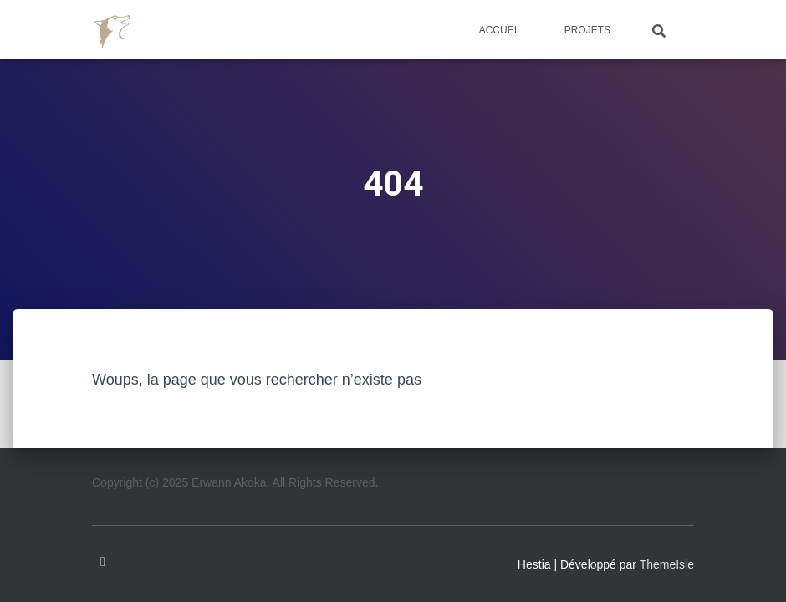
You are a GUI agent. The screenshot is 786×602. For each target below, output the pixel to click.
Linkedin (103, 562)
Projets (587, 30)
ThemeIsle (667, 564)
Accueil (501, 30)
